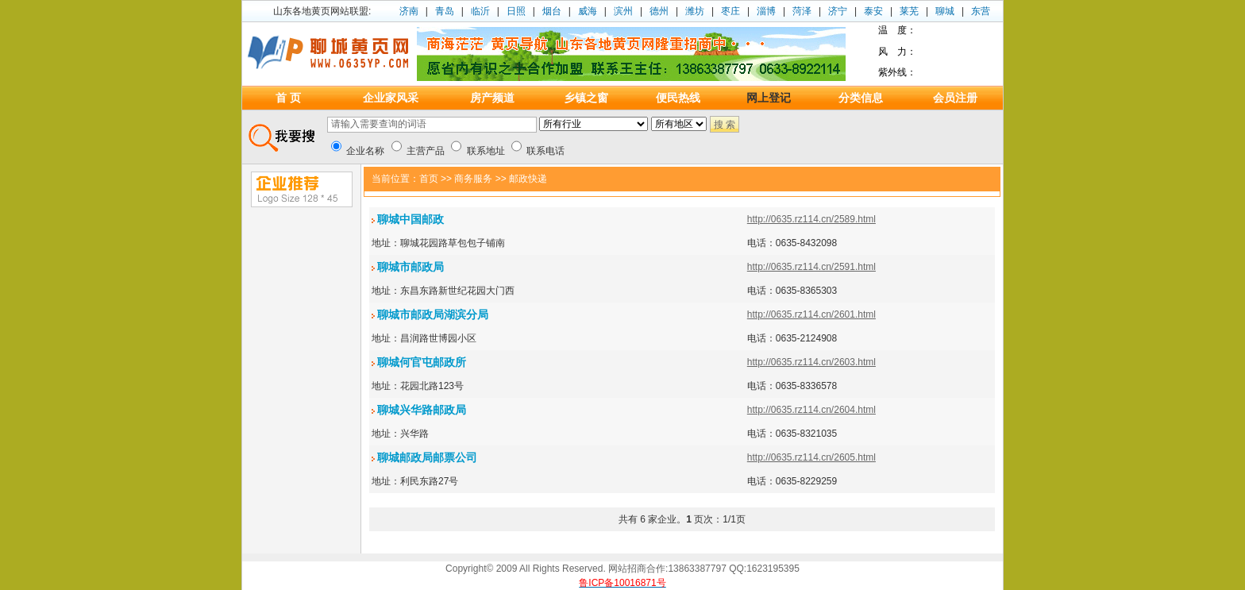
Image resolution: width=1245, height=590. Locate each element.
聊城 (944, 11)
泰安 (873, 11)
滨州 (623, 11)
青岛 (444, 11)
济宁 (837, 11)
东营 (980, 11)
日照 (516, 11)
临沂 (480, 11)
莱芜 (909, 11)
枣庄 (730, 11)
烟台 (551, 11)
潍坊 (694, 11)
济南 (408, 11)
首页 (428, 178)
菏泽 (801, 11)
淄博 (766, 11)
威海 (587, 11)
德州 (659, 11)
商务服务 (473, 178)
